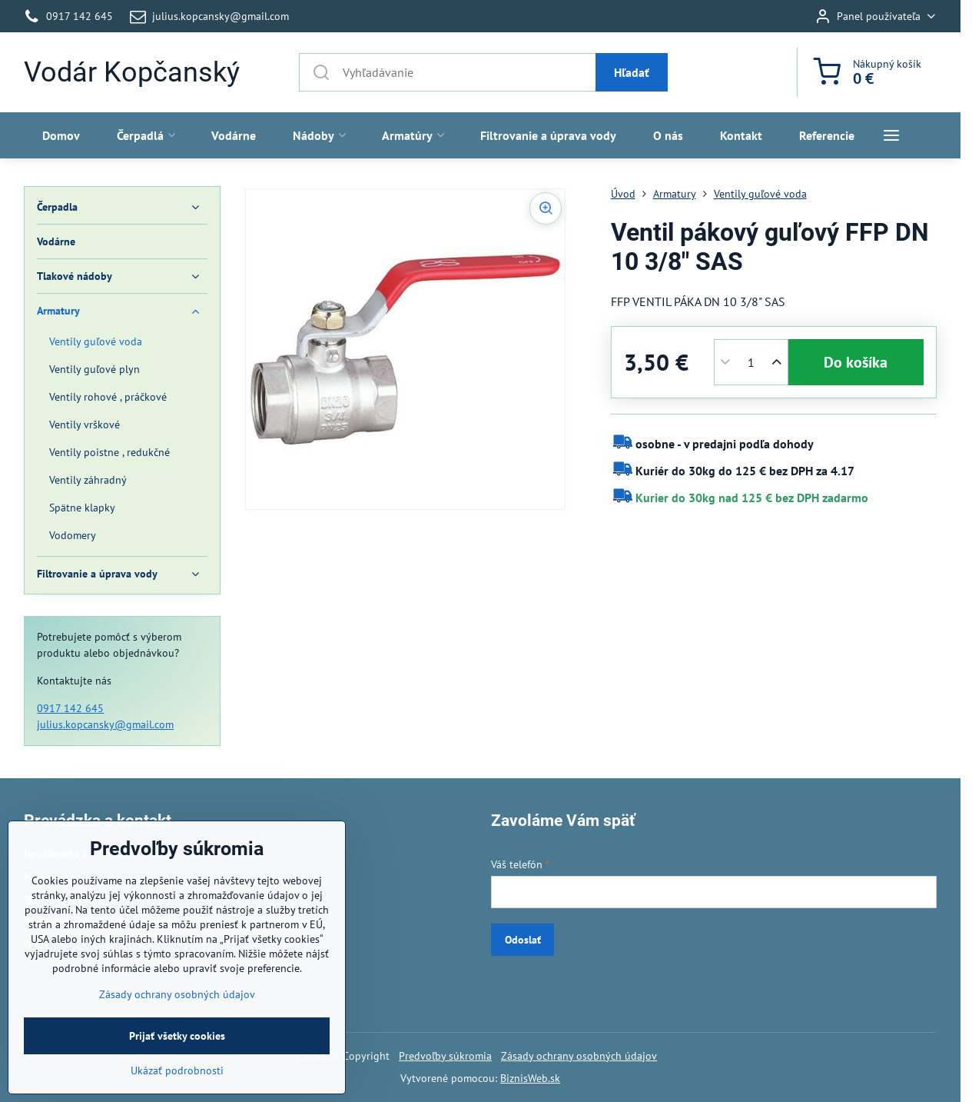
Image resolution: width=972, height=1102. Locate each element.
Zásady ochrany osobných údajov (579, 1056)
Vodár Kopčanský (132, 72)
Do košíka (855, 362)
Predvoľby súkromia (445, 1056)
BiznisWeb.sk (530, 1078)
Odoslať (523, 940)
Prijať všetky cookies (177, 1083)
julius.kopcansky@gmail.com (105, 724)
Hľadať (631, 72)
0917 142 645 (70, 708)
